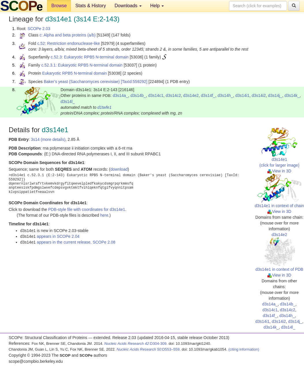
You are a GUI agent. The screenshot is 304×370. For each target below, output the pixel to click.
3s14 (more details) (48, 139)
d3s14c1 (156, 95)
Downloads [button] (128, 5)
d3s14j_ (275, 95)
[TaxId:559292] (134, 81)
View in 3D (279, 171)
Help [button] (157, 5)
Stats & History (90, 5)
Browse (59, 5)
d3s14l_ (68, 101)
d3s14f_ (208, 95)
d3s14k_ (292, 95)
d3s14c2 (173, 95)
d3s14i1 (242, 95)
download (119, 169)
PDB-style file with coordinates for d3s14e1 (86, 209)
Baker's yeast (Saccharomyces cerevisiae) (82, 81)
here (104, 215)
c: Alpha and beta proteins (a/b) (68, 35)
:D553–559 (148, 349)
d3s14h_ (225, 95)
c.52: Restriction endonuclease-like (68, 43)
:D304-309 (135, 343)
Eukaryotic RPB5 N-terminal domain (74, 73)
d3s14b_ (138, 95)
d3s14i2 (259, 95)
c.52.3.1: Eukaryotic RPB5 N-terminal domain (82, 65)
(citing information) (243, 349)
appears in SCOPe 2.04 (58, 236)
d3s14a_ (120, 95)
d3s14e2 (191, 95)
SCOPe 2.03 (38, 28)
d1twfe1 (104, 107)
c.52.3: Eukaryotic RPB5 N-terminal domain (90, 57)
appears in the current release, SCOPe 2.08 (76, 242)
